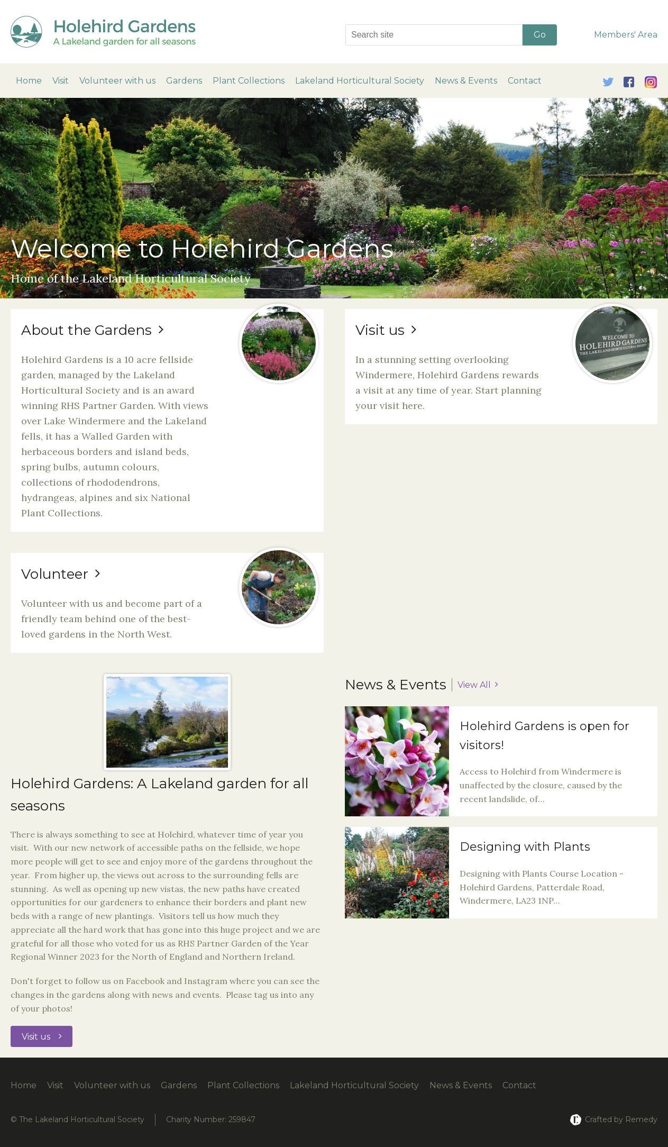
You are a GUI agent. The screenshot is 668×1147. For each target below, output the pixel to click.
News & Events (466, 81)
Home (29, 81)
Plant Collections (249, 81)
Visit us (36, 1037)
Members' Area (625, 35)
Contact (525, 81)
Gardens (184, 81)
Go (540, 35)
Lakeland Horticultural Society (359, 81)
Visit (60, 81)
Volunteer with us (117, 81)
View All (474, 685)
